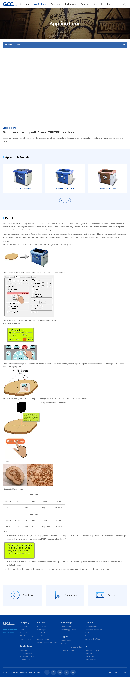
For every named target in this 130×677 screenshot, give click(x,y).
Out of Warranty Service (70, 650)
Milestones (24, 630)
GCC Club (88, 653)
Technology (70, 4)
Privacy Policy (112, 672)
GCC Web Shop (91, 656)
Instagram (53, 672)
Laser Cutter (41, 633)
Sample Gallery (26, 653)
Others (87, 636)
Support (85, 4)
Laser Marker (41, 636)
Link (109, 4)
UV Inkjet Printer (43, 639)
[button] (125, 4)
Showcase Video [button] (12, 45)
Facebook (47, 672)
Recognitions (25, 633)
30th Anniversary (26, 636)
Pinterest (60, 672)
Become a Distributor (93, 630)
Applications (40, 4)
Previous (61, 200)
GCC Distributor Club (93, 650)
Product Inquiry (91, 633)
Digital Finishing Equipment (47, 642)
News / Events (25, 639)
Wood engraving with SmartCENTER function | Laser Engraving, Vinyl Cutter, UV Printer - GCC (10, 4)
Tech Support (66, 641)
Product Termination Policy (71, 647)
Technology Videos (68, 630)
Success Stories (26, 659)
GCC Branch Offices (93, 639)
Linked (66, 672)
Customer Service (92, 626)
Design (31, 672)
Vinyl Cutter (41, 626)
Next (68, 200)
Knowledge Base (67, 626)
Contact (98, 4)
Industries (24, 650)
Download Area (67, 644)
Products (55, 4)
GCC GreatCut (90, 659)
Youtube (73, 672)
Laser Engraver (42, 630)
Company (24, 4)
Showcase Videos (27, 656)
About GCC (24, 626)
